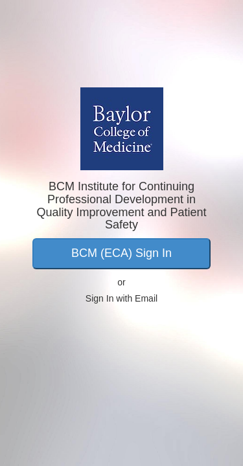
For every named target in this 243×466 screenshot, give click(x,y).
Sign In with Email (121, 298)
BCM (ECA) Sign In (121, 253)
